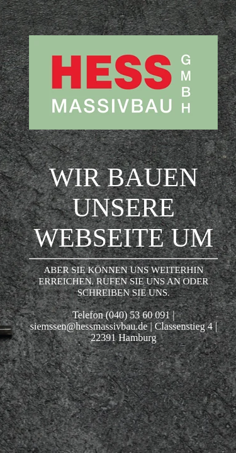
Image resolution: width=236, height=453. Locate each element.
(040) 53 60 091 (138, 315)
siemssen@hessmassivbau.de (89, 326)
